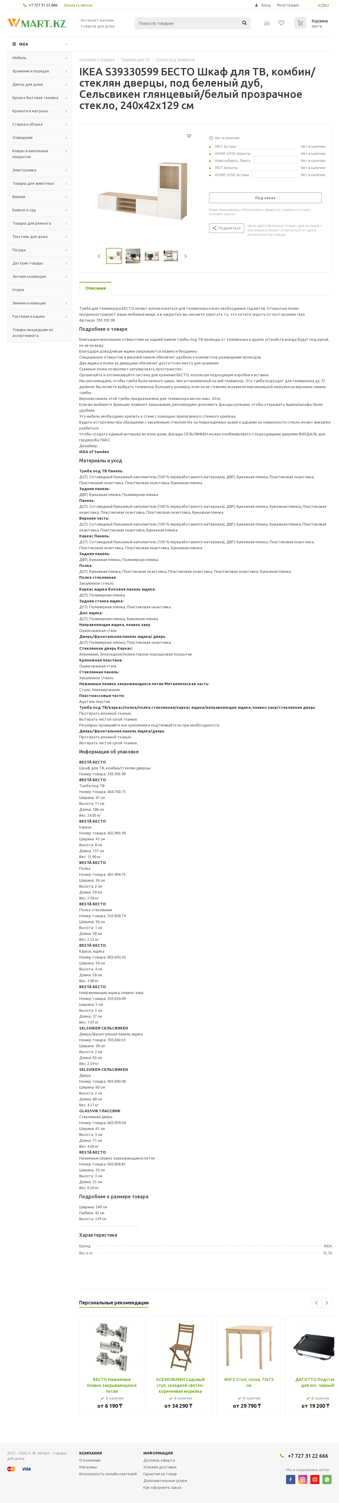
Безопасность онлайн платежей (108, 1474)
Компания (90, 1453)
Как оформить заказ (162, 1487)
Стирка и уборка (27, 124)
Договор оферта (159, 1460)
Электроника (24, 170)
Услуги (18, 290)
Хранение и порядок (30, 71)
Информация (158, 1453)
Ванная (18, 196)
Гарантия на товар (160, 1474)
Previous (99, 256)
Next (185, 256)
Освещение (22, 137)
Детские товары (27, 263)
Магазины (88, 1467)
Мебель (19, 58)
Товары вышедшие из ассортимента (32, 332)
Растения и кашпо (28, 316)
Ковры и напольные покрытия (30, 154)
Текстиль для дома (30, 236)
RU (326, 5)
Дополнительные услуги (165, 1480)
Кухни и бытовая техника (35, 97)
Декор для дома (27, 84)
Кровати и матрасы (30, 111)
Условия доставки (159, 1467)
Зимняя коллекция (29, 303)
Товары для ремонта (31, 223)
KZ (320, 5)
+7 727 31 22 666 (43, 5)
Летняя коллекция (29, 276)
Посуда (19, 250)
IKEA (23, 44)
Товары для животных (33, 183)
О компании (89, 1460)
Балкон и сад (24, 210)
